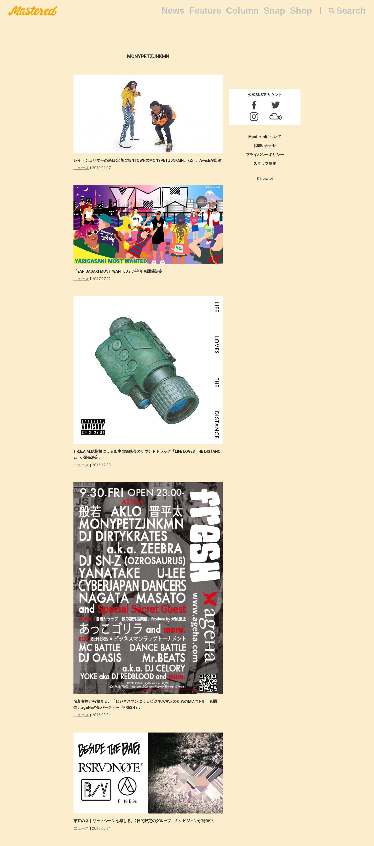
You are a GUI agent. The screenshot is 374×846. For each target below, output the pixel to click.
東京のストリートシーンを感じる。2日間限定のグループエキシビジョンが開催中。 (145, 821)
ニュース (81, 168)
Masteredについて (264, 137)
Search (351, 11)
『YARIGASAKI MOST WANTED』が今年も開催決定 (117, 271)
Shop (301, 11)
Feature (205, 11)
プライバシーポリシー (265, 154)
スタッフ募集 (264, 163)
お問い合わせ (264, 145)
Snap (274, 11)
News (173, 11)
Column (242, 11)
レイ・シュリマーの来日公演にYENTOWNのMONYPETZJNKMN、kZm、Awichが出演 (147, 160)
